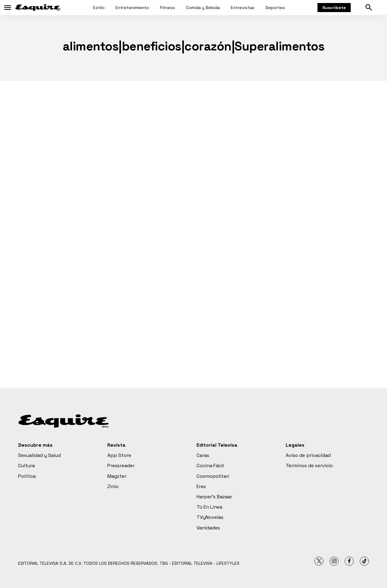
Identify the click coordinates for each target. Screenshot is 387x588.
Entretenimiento (132, 7)
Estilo (99, 7)
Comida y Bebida (203, 7)
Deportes (275, 7)
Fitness (167, 7)
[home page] (37, 7)
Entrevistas (243, 7)
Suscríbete (334, 7)
